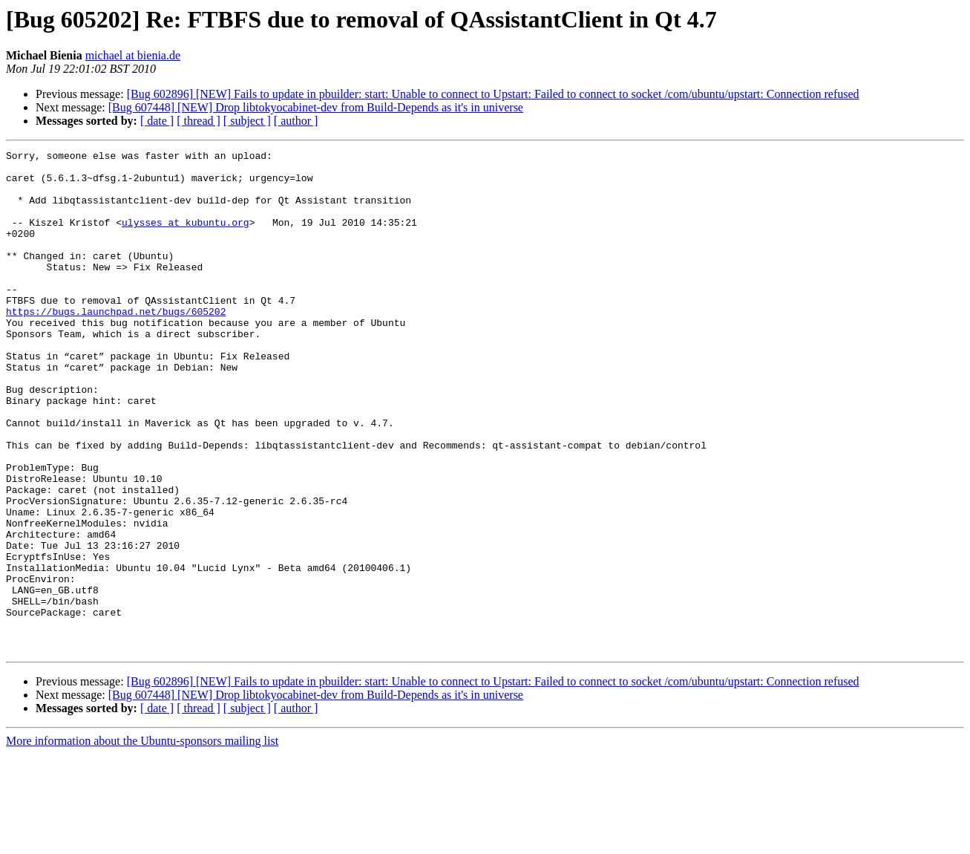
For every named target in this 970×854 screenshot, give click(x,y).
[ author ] (296, 120)
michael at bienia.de (132, 55)
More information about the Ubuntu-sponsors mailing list (142, 841)
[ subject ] (247, 120)
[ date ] (157, 120)
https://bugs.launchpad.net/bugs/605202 (116, 344)
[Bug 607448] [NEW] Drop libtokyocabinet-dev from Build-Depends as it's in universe (315, 107)
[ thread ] (198, 120)
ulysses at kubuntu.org (185, 237)
